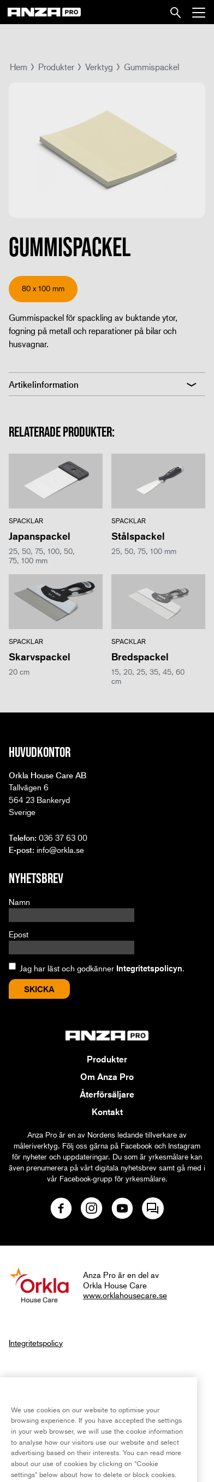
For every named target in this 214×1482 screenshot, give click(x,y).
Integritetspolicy (36, 1343)
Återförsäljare (107, 1094)
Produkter (56, 66)
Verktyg (99, 66)
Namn (19, 902)
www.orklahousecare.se (125, 1295)
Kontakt (107, 1111)
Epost (18, 934)
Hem (18, 66)
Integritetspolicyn (149, 968)
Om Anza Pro (107, 1076)
